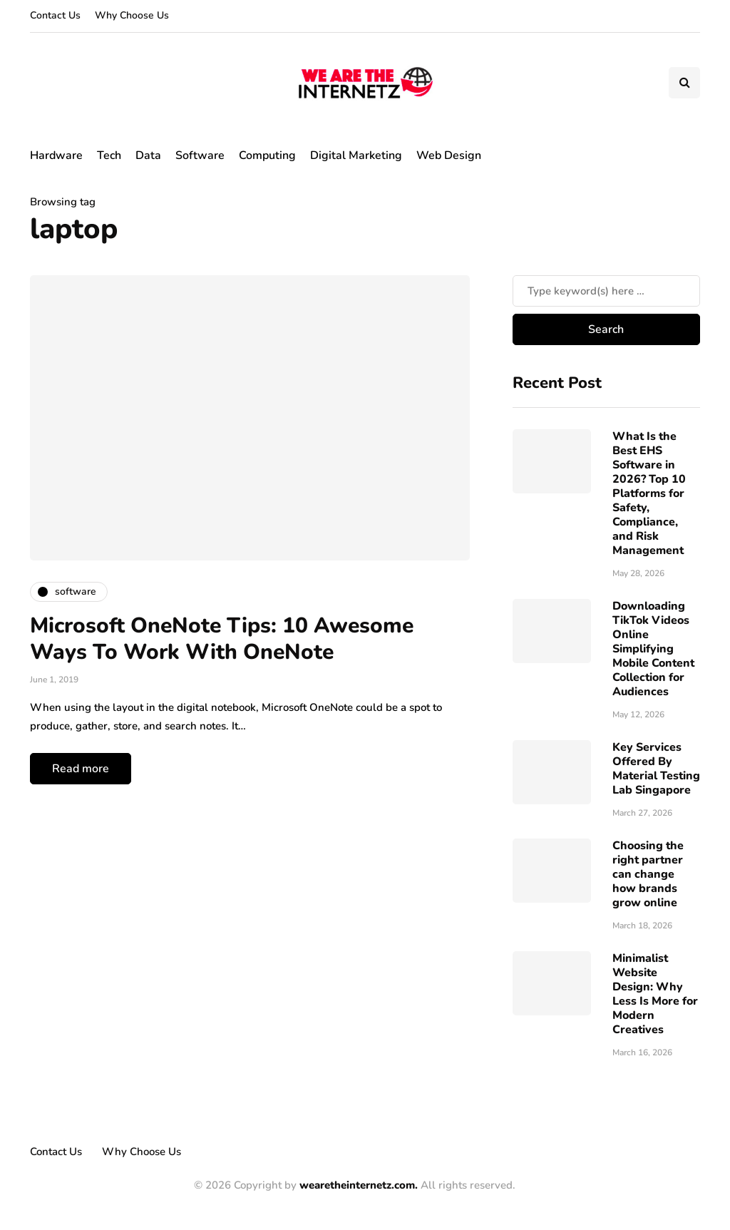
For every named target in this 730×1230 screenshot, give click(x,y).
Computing (267, 155)
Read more (80, 769)
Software (200, 155)
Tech (109, 155)
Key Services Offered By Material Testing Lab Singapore (656, 768)
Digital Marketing (356, 155)
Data (148, 155)
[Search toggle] (684, 82)
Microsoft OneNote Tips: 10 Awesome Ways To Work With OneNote (221, 639)
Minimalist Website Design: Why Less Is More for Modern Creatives (655, 993)
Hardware (56, 155)
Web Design (448, 155)
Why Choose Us (132, 15)
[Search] (606, 291)
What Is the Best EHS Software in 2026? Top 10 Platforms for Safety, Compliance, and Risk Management (649, 493)
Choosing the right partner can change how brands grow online (648, 874)
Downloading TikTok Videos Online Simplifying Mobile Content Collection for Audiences (653, 648)
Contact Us (55, 15)
